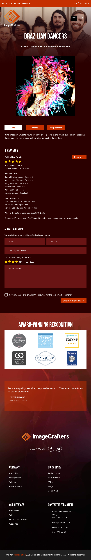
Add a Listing (54, 473)
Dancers (37, 46)
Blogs (50, 487)
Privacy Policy (15, 487)
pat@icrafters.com (60, 527)
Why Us (12, 482)
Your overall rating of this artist (19, 257)
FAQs (50, 482)
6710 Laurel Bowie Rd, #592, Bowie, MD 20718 (61, 514)
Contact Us (53, 491)
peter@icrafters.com (61, 522)
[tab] (13, 127)
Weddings (13, 524)
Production (14, 511)
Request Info (56, 127)
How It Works (54, 478)
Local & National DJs (18, 520)
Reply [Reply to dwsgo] (77, 157)
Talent (12, 515)
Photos (35, 127)
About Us (13, 473)
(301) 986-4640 (81, 3)
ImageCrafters (20, 555)
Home (24, 46)
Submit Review (72, 300)
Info (13, 127)
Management (15, 478)
